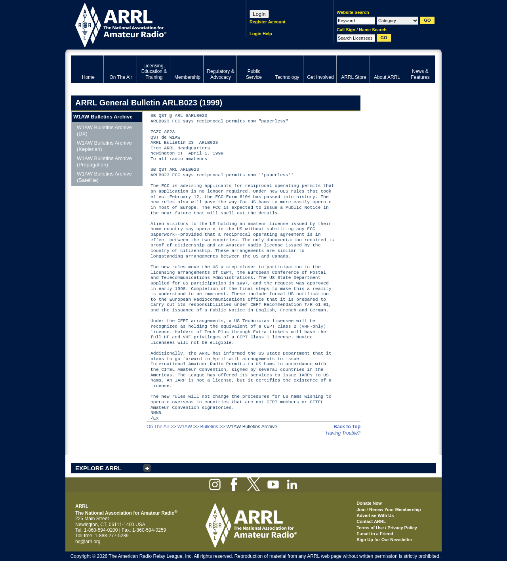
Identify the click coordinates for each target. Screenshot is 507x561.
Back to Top (347, 426)
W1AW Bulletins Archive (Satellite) (104, 177)
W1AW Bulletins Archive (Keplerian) (104, 146)
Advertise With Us (375, 515)
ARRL (148, 24)
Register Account (268, 21)
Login (259, 14)
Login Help (261, 33)
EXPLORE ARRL (98, 468)
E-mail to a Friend (374, 533)
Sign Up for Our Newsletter (384, 539)
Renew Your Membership (395, 509)
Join (361, 509)
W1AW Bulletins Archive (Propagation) (104, 161)
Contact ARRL (371, 521)
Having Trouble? (343, 433)
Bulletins (209, 426)
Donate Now (369, 503)
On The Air (158, 426)
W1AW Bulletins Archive (103, 117)
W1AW (184, 426)
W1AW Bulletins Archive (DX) (104, 130)
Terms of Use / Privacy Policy (386, 527)
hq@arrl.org (88, 541)
